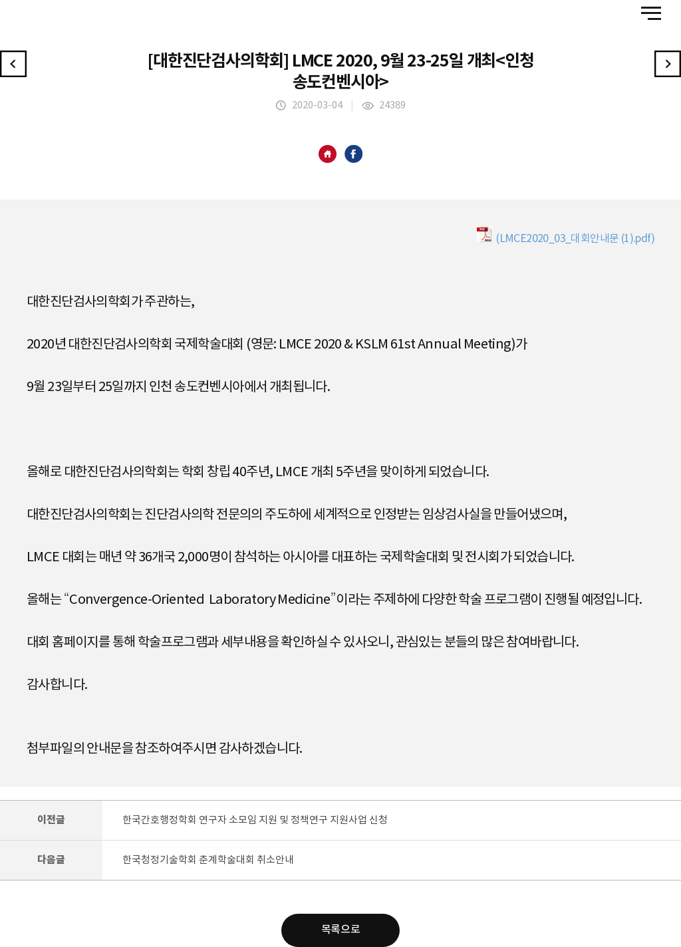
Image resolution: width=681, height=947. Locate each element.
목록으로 (340, 930)
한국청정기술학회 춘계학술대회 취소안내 (208, 860)
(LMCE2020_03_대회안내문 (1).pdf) (565, 235)
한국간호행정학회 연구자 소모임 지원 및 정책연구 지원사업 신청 (255, 820)
